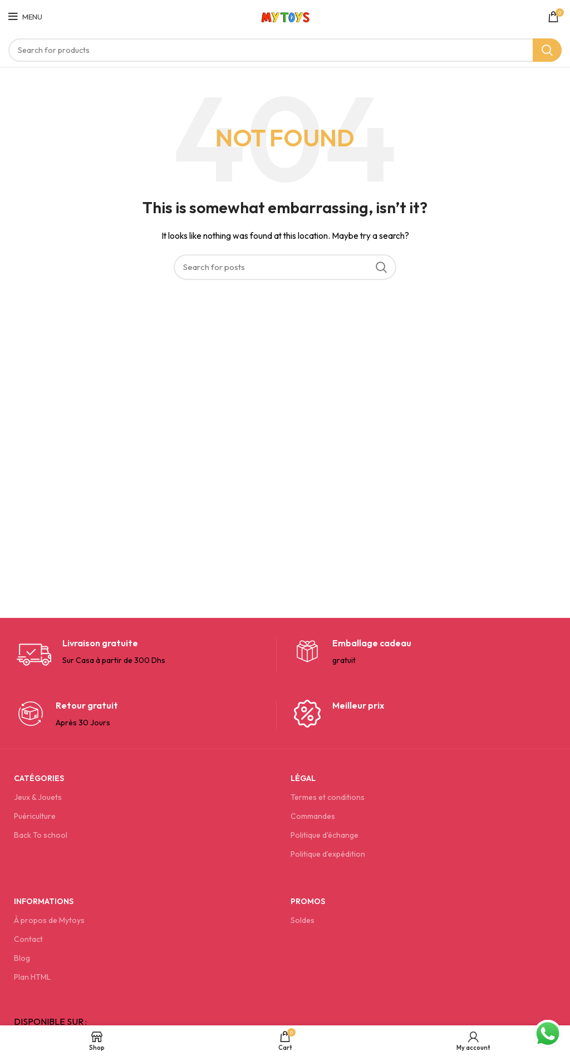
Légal (303, 778)
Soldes (303, 920)
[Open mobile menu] (25, 17)
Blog (22, 958)
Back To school (40, 835)
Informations (43, 901)
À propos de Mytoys (49, 920)
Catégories (39, 778)
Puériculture (35, 816)
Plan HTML (32, 977)
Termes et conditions (328, 797)
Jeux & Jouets (38, 797)
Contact (28, 939)
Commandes (313, 816)
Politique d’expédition (328, 854)
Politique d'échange (324, 835)
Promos (308, 901)
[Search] (285, 50)
